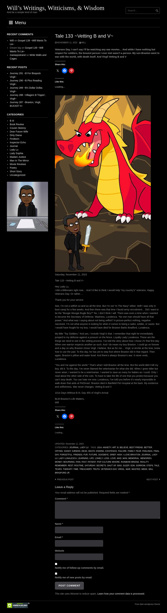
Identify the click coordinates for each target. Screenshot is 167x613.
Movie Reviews (18, 164)
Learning (83, 458)
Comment (61, 498)
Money (58, 462)
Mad (119, 458)
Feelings (147, 451)
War (128, 469)
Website (59, 550)
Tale (156, 465)
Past (84, 462)
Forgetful (66, 454)
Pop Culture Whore (108, 462)
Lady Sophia (16, 153)
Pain (78, 462)
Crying (59, 451)
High (119, 454)
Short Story (16, 171)
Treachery (85, 469)
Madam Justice (18, 157)
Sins (119, 465)
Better (148, 447)
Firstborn (14, 138)
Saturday (90, 465)
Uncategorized (17, 175)
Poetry (13, 167)
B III (12, 120)
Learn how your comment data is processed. (121, 593)
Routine (79, 465)
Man (125, 458)
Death (91, 451)
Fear (138, 451)
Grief (113, 454)
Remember (61, 465)
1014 (99, 447)
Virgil (121, 469)
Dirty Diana (16, 135)
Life (92, 458)
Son (132, 465)
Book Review (17, 124)
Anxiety (107, 447)
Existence (111, 451)
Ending (100, 451)
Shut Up (111, 465)
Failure (122, 451)
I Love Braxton (131, 454)
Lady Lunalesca (68, 458)
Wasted (136, 469)
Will (83, 42)
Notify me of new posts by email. (73, 577)
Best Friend (136, 447)
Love (113, 458)
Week (144, 469)
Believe (124, 447)
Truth (96, 469)
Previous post (65, 479)
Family (131, 451)
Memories (146, 458)
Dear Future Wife (19, 131)
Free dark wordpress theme (147, 604)
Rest (70, 465)
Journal (74, 447)
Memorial (133, 458)
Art (114, 447)
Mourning (69, 462)
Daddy (67, 451)
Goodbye (103, 454)
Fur (86, 454)
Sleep (126, 465)
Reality (144, 462)
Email (59, 537)
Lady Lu (84, 447)
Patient (92, 462)
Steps (149, 465)
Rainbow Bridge (130, 462)
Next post (152, 479)
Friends (77, 454)
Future (93, 454)
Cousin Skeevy (18, 128)
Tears (58, 469)
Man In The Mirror (19, 160)
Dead (84, 451)
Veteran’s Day (109, 469)
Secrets (101, 465)
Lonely (99, 458)
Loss (106, 458)
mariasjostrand (18, 55)
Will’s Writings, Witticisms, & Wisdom (55, 7)
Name (59, 523)
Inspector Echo (18, 142)
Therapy (67, 469)
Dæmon (76, 451)
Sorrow (140, 465)
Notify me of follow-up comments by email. (79, 567)
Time (75, 469)
